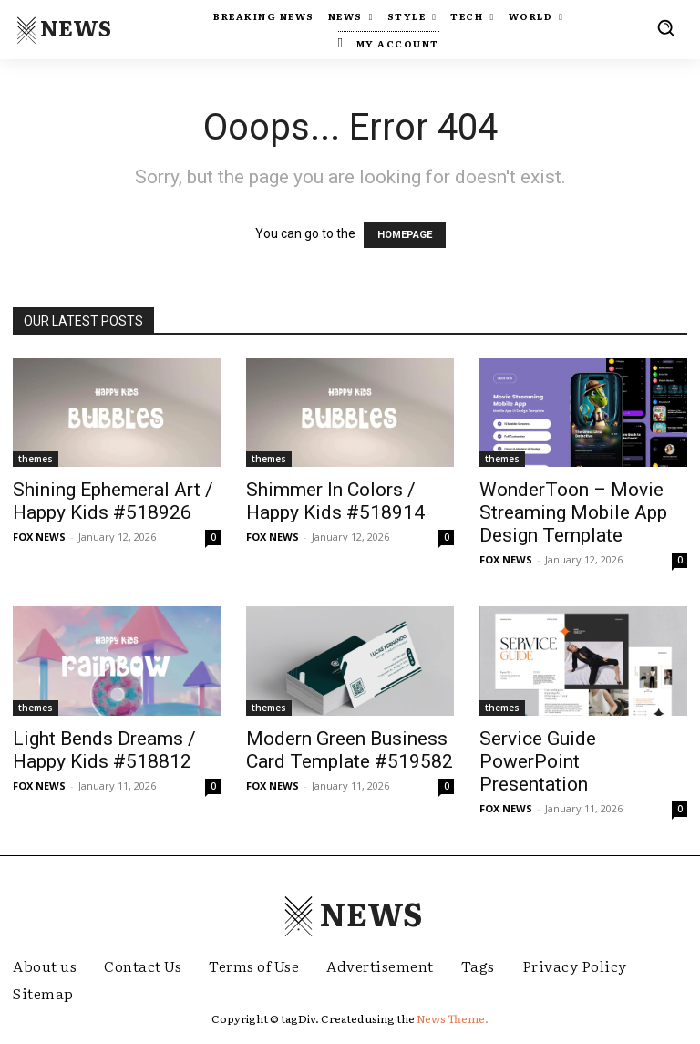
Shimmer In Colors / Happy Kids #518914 (335, 501)
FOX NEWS (39, 536)
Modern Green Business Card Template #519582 (349, 750)
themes (35, 458)
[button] (665, 27)
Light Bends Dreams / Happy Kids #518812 (104, 750)
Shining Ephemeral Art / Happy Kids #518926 (113, 501)
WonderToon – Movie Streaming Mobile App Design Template (573, 512)
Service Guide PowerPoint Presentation (537, 761)
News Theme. (453, 1018)
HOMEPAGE (404, 235)
